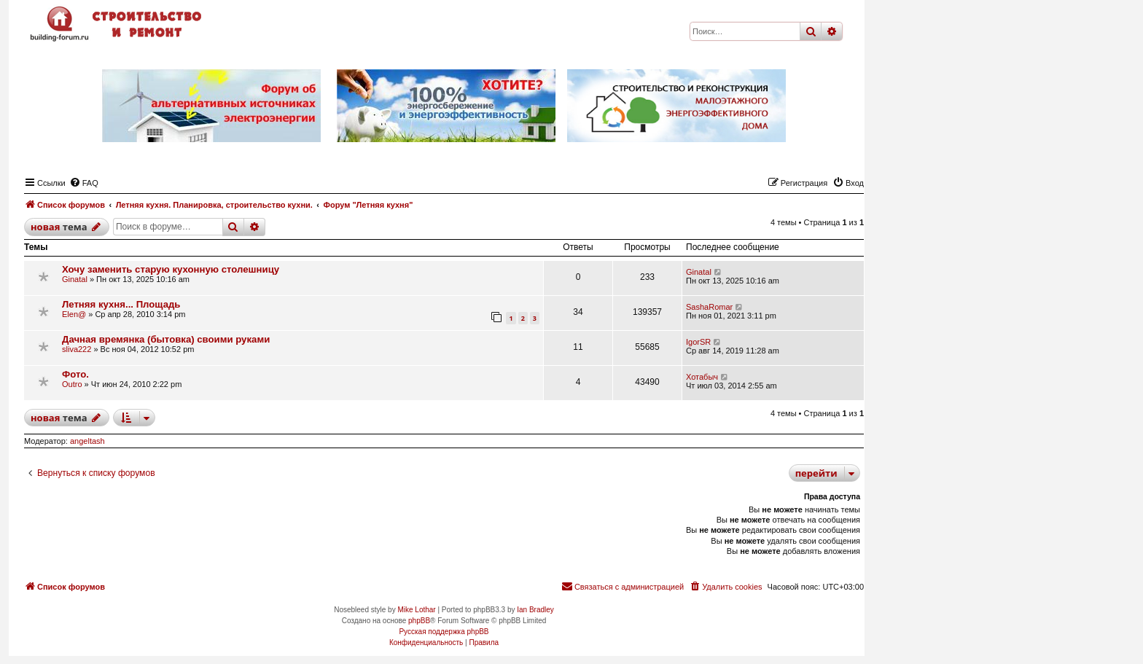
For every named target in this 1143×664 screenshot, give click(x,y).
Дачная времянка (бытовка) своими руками (166, 339)
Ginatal (74, 279)
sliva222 (76, 349)
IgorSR (698, 341)
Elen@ (74, 314)
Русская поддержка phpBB (443, 632)
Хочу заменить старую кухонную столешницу (170, 269)
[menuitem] (83, 183)
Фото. (75, 374)
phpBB (419, 621)
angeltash (87, 441)
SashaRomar (709, 306)
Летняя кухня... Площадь (121, 304)
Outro (72, 384)
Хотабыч (702, 376)
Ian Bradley (535, 610)
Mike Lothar (416, 610)
